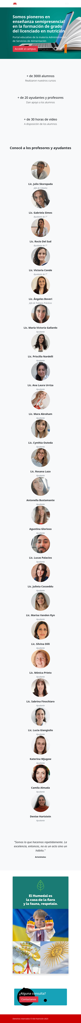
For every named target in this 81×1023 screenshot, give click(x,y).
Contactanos (28, 999)
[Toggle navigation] (66, 3)
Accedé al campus (25, 48)
